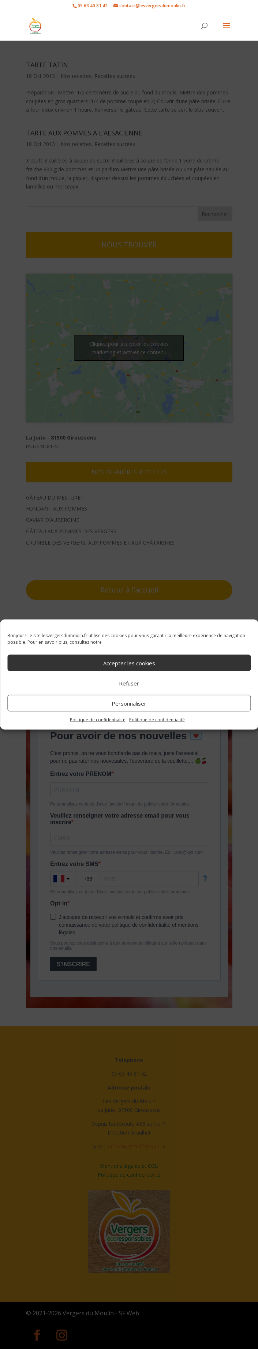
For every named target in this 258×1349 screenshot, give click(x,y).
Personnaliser (129, 703)
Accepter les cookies (129, 662)
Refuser (129, 683)
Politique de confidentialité (98, 720)
